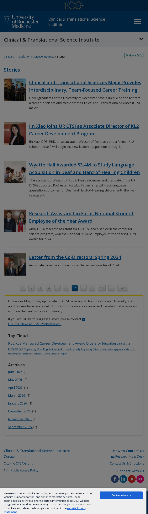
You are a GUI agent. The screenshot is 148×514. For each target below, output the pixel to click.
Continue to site (121, 495)
